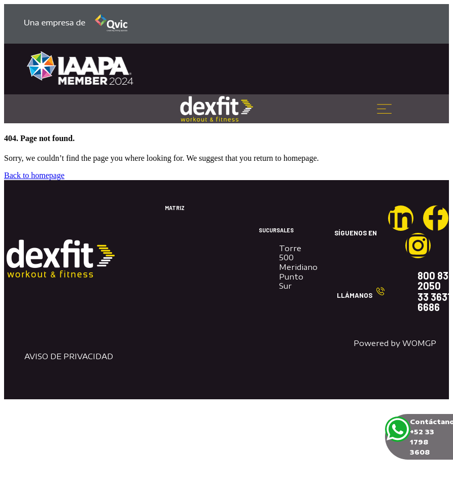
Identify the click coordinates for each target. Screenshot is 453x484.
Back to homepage (34, 175)
